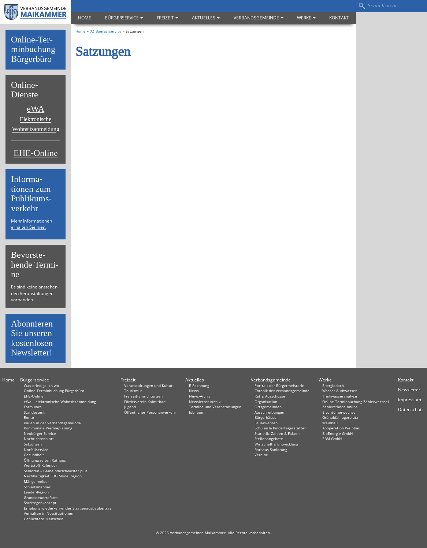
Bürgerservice (124, 18)
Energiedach (333, 385)
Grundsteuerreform (40, 497)
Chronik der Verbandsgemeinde (282, 390)
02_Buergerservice (106, 31)
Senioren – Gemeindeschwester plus (56, 470)
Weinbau (330, 422)
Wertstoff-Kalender (40, 465)
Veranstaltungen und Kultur (148, 385)
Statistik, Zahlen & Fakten (277, 433)
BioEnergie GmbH (337, 433)
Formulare (33, 406)
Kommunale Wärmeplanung (48, 427)
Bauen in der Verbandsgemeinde (52, 422)
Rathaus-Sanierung (271, 449)
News (194, 390)
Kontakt (339, 18)
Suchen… (362, 6)
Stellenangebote (269, 438)
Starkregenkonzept (40, 502)
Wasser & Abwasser (339, 390)
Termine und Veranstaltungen (215, 406)
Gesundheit (34, 454)
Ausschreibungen (269, 412)
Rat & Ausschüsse (270, 396)
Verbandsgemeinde (258, 18)
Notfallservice (36, 449)
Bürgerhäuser (266, 417)
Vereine (261, 454)
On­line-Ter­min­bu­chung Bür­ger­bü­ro (33, 49)
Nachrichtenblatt (39, 438)
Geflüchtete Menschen (43, 518)
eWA (35, 118)
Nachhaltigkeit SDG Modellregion (53, 475)
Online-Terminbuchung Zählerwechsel (355, 401)
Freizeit (167, 18)
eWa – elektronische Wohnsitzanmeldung (60, 401)
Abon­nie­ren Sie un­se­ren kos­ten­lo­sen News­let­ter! (32, 338)
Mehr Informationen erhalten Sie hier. (31, 224)
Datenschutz (411, 409)
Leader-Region (36, 492)
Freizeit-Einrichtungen (143, 396)
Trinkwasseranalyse (339, 396)
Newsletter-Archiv (204, 401)
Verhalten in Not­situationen (48, 513)
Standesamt (34, 412)
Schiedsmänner (37, 486)
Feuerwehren (266, 422)
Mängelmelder (36, 481)
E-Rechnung (199, 385)
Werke (306, 18)
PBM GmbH (332, 438)
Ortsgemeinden (268, 406)
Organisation (266, 401)
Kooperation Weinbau (341, 427)
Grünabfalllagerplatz (340, 417)
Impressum (409, 399)
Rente (29, 417)
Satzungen (33, 444)
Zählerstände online (340, 406)
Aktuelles (206, 18)
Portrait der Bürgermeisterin (279, 385)
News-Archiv (200, 396)
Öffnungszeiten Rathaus (45, 460)
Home (84, 18)
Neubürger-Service (40, 433)
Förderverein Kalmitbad (145, 401)
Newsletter (409, 390)
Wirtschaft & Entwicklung (276, 444)
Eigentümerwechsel (339, 412)
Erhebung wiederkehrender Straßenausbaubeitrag (67, 508)
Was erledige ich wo (41, 385)
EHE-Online (36, 153)
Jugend (130, 406)
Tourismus (133, 390)
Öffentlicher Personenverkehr (150, 412)
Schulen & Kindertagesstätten (281, 427)
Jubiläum (196, 412)
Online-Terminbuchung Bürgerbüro (54, 390)
